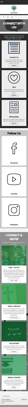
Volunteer (14, 351)
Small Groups (14, 317)
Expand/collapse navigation (14, 1)
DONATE (14, 95)
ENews (14, 387)
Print (3, 399)
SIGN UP (14, 123)
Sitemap (8, 399)
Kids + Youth (13, 280)
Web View (24, 399)
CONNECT (14, 65)
